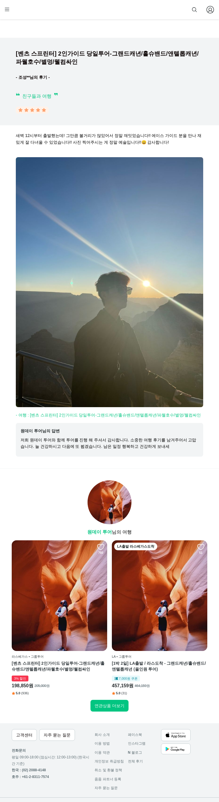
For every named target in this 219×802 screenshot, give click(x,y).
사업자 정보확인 (51, 787)
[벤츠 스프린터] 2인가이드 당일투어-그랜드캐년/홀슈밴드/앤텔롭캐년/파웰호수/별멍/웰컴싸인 (42, 629)
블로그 (135, 728)
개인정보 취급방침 (109, 737)
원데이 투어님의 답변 (40, 432)
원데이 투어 (99, 533)
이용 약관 (102, 728)
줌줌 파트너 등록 (148, 9)
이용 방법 (102, 719)
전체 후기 (135, 737)
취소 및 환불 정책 (108, 746)
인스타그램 (137, 719)
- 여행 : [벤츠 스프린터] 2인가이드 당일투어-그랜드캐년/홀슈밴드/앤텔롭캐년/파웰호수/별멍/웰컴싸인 (108, 416)
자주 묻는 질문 (106, 763)
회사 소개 (102, 710)
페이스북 (135, 710)
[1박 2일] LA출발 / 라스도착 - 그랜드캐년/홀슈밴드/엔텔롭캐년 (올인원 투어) (107, 629)
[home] (22, 12)
